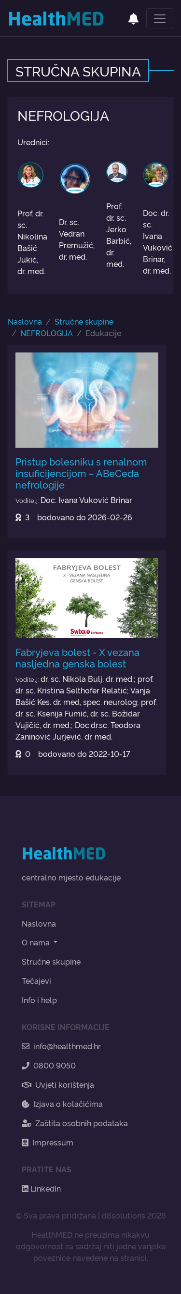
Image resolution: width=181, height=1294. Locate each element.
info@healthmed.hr (61, 1046)
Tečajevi (36, 980)
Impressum (47, 1142)
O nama (37, 942)
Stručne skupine (84, 321)
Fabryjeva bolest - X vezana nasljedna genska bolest (77, 657)
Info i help (39, 999)
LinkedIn (41, 1188)
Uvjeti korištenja (58, 1084)
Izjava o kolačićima (62, 1103)
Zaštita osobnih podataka (75, 1123)
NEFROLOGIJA (46, 332)
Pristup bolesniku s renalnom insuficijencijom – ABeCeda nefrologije (81, 472)
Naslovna (25, 321)
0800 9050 (49, 1065)
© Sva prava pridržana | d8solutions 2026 (90, 1215)
